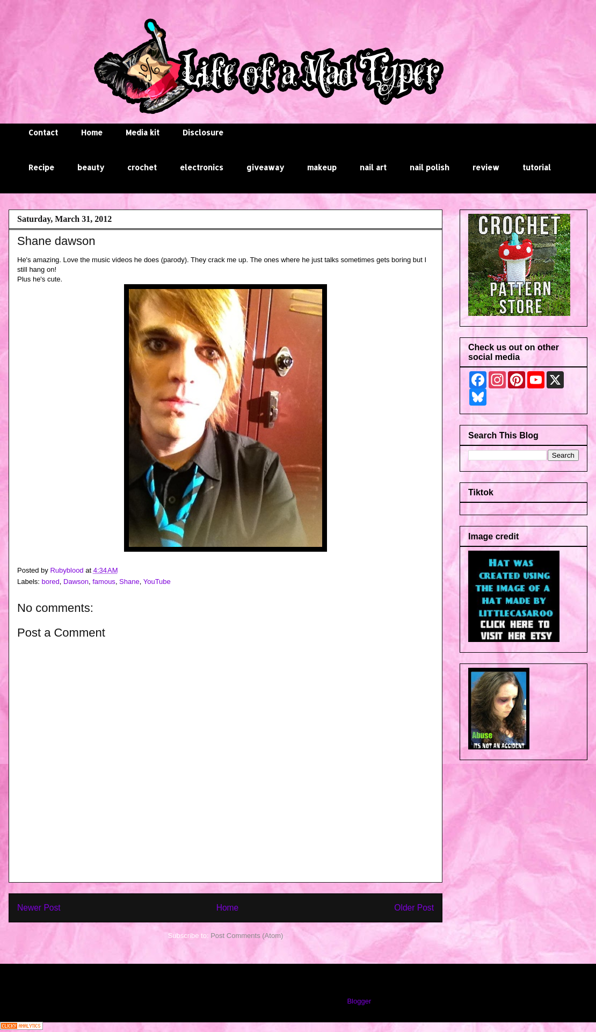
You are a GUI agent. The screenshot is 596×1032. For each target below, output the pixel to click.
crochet (142, 167)
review (486, 167)
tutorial (536, 167)
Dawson (76, 582)
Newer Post (39, 907)
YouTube (157, 582)
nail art (373, 167)
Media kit (142, 132)
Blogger (358, 1001)
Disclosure (203, 132)
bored (51, 582)
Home (92, 132)
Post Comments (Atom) (246, 936)
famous (103, 582)
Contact (43, 132)
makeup (322, 167)
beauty (90, 167)
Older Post (414, 907)
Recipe (41, 167)
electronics (201, 167)
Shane (129, 582)
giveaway (265, 167)
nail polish (429, 167)
